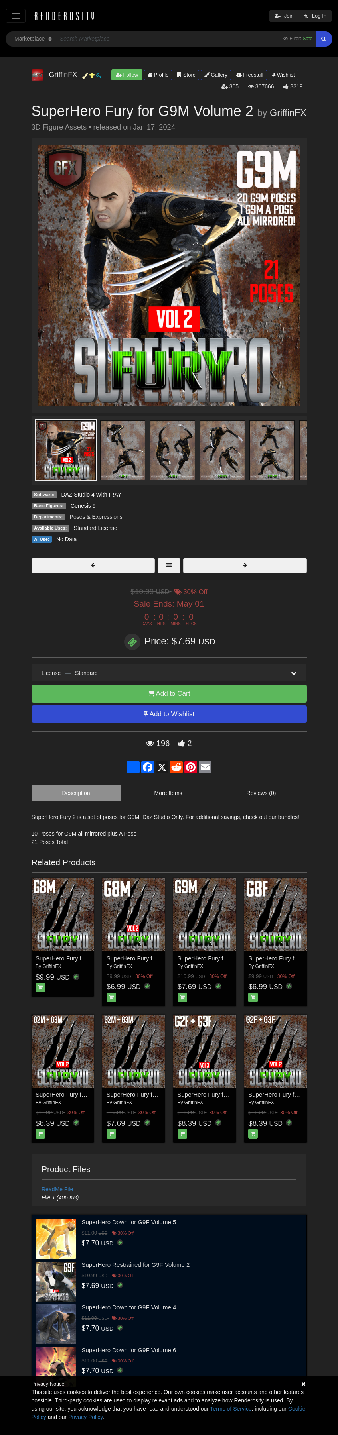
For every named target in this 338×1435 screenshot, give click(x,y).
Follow (127, 75)
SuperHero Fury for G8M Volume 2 (153, 958)
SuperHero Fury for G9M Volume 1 (224, 958)
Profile (158, 75)
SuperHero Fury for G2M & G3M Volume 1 (163, 1094)
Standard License (95, 528)
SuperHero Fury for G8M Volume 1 (82, 958)
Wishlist (283, 75)
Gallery (215, 75)
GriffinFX (288, 113)
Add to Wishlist (169, 714)
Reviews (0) (261, 793)
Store (186, 75)
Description (76, 793)
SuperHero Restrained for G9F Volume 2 (136, 1264)
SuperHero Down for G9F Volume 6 (129, 1350)
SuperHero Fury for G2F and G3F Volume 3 (236, 1094)
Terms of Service (231, 1409)
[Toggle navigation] (16, 16)
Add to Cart (169, 693)
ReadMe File (57, 1189)
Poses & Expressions (96, 517)
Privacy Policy (85, 1417)
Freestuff (250, 75)
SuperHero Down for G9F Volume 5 (129, 1222)
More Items (168, 793)
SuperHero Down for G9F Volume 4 (129, 1307)
